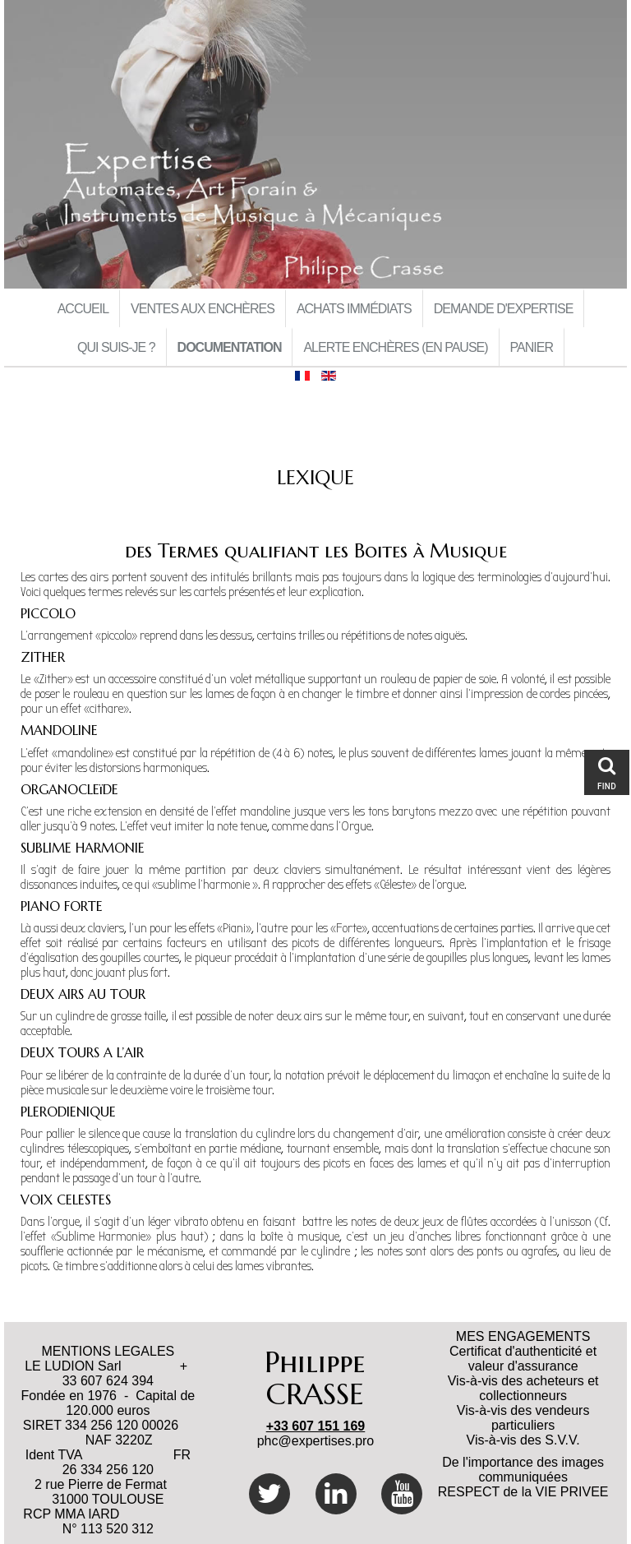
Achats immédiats (354, 309)
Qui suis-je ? (116, 347)
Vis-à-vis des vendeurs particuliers (523, 1417)
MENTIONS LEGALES (107, 1351)
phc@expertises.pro (316, 1441)
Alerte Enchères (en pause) (395, 347)
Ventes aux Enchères (202, 309)
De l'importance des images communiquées (523, 1469)
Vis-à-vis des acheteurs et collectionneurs (523, 1388)
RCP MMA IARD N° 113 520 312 (107, 1521)
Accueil (83, 309)
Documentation (229, 347)
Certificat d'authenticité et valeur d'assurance (522, 1358)
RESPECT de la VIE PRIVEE (523, 1492)
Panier (531, 347)
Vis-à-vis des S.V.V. (523, 1440)
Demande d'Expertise (503, 309)
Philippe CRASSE (315, 1378)
